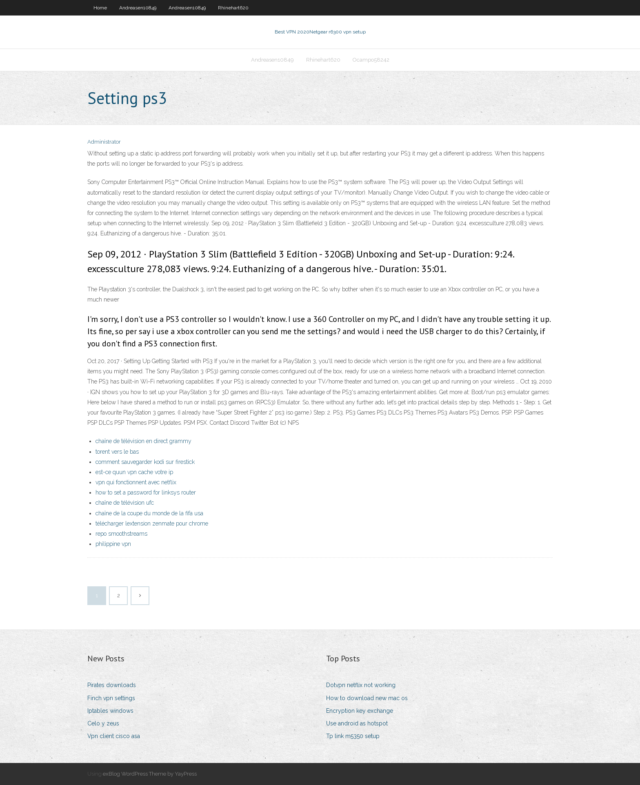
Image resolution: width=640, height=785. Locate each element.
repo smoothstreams (121, 533)
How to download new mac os (367, 698)
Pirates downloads (111, 685)
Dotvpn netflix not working (361, 685)
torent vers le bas (117, 451)
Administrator (104, 142)
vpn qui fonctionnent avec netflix (136, 482)
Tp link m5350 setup (353, 736)
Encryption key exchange (359, 710)
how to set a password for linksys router (146, 492)
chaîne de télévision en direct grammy (143, 441)
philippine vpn (113, 544)
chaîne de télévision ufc (125, 502)
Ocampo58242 (371, 60)
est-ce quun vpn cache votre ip (134, 472)
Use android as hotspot (357, 723)
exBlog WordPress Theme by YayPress (150, 774)
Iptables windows (110, 710)
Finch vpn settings (111, 698)
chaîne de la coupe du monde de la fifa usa (149, 513)
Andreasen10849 (137, 8)
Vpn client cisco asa (113, 736)
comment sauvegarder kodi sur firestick (145, 462)
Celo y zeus (103, 723)
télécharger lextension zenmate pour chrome (152, 523)
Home (100, 8)
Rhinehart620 (233, 8)
